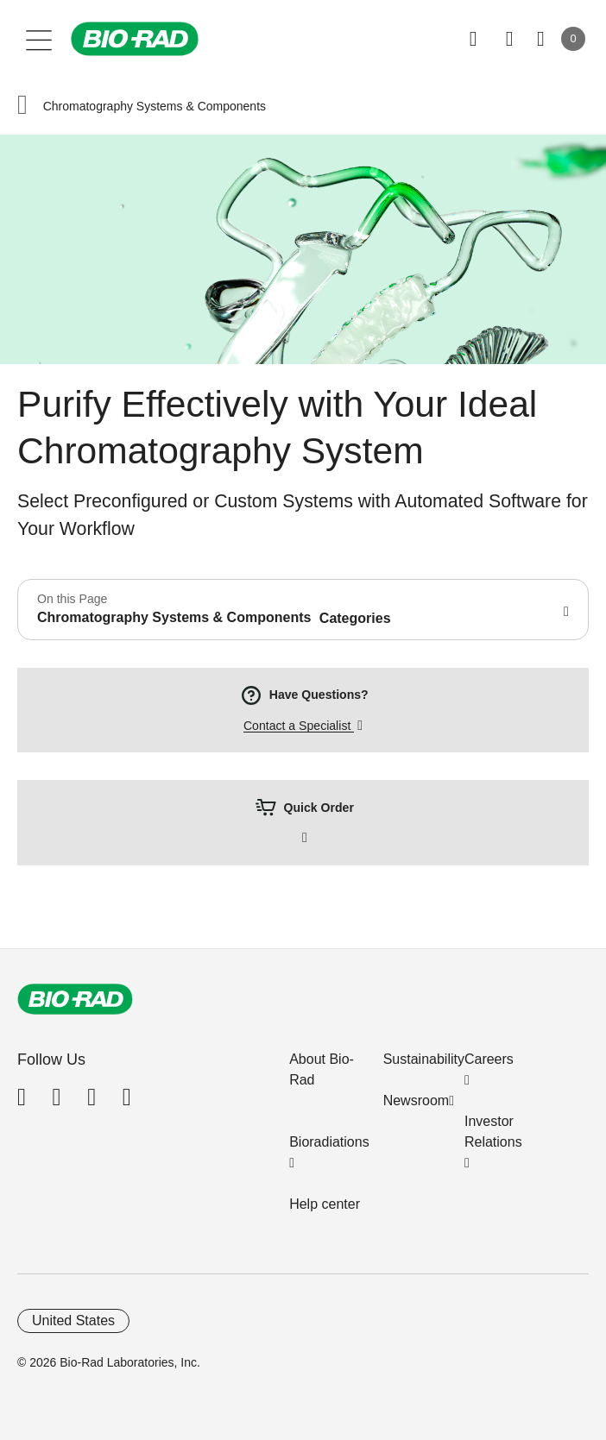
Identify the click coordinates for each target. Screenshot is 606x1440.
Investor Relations (493, 1131)
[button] (22, 106)
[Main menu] (39, 39)
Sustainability (423, 1059)
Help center (324, 1204)
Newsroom (416, 1100)
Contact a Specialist (298, 726)
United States (73, 1320)
